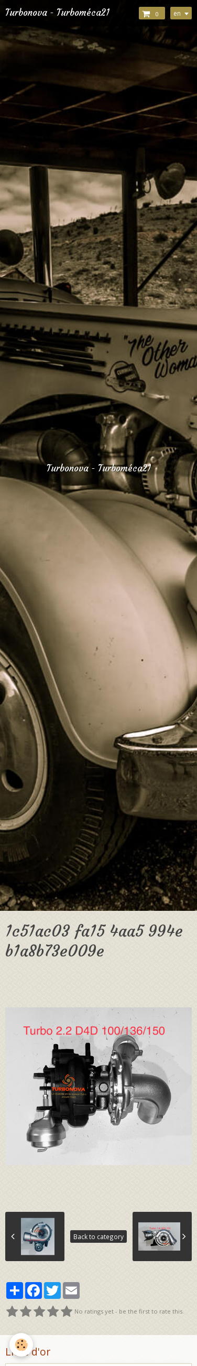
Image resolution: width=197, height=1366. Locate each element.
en (177, 13)
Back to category (98, 1236)
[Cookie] (21, 1345)
